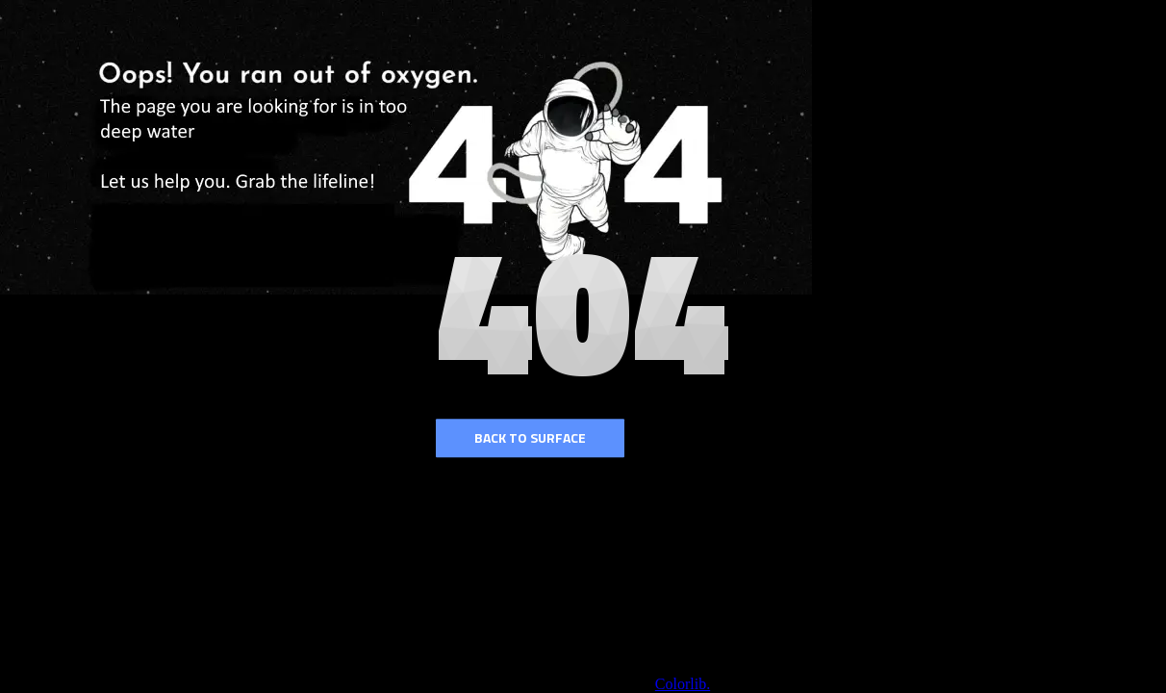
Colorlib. (682, 684)
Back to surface (530, 437)
